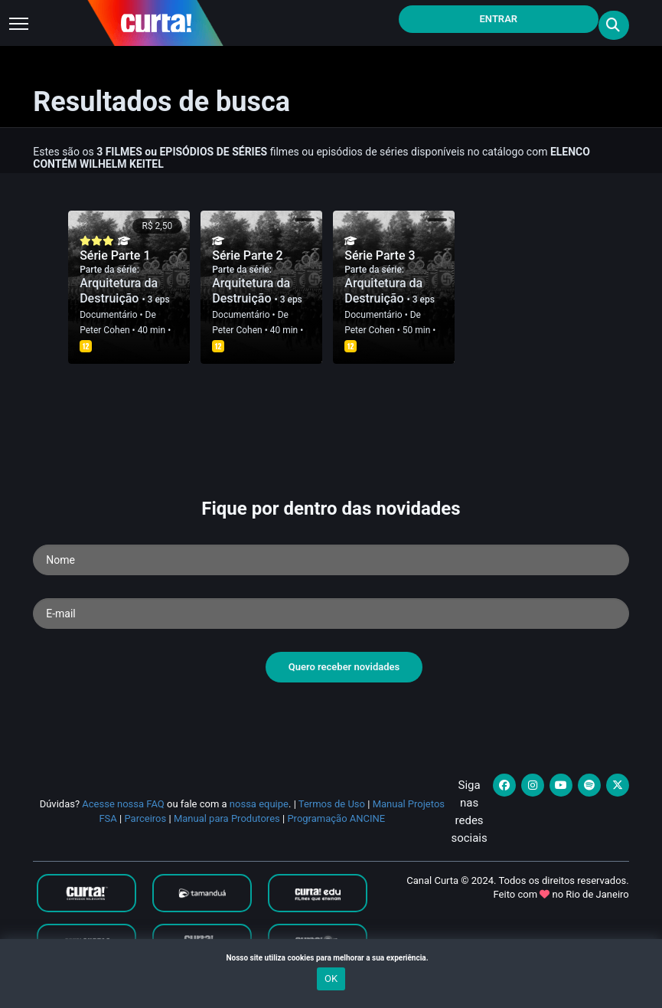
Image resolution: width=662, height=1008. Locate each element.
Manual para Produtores (227, 818)
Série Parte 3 (379, 255)
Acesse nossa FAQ (123, 804)
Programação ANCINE (336, 818)
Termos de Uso (331, 804)
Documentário (108, 314)
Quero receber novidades (344, 667)
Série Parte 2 (247, 255)
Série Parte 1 (115, 255)
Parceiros (145, 818)
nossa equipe (259, 804)
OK (331, 978)
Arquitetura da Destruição (119, 291)
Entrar (499, 19)
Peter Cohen (104, 330)
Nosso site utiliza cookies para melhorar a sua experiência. (330, 958)
